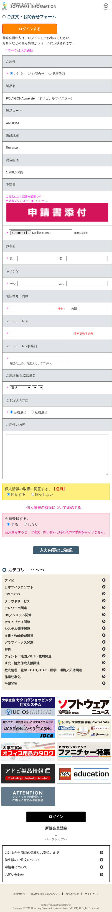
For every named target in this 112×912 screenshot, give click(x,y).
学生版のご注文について (22, 860)
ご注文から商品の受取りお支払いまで (32, 852)
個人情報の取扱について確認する (53, 507)
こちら (37, 200)
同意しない (44, 494)
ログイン (106, 6)
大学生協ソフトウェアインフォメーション (30, 6)
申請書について (16, 867)
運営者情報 (19, 894)
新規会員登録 (56, 828)
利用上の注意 (72, 894)
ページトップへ (56, 839)
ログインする (30, 29)
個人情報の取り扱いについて (45, 894)
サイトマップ (92, 894)
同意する (18, 494)
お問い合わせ (14, 874)
